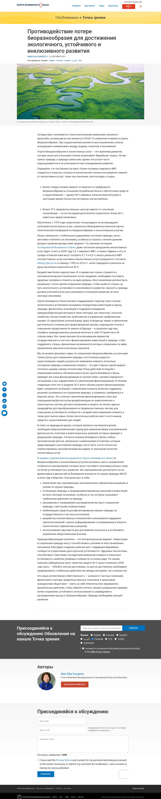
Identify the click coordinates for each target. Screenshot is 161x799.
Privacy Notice (64, 760)
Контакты (113, 6)
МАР (61, 797)
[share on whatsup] (4, 406)
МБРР (55, 797)
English (52, 61)
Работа (59, 788)
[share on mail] (4, 384)
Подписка (133, 628)
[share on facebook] (4, 389)
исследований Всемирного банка (56, 247)
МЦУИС (81, 797)
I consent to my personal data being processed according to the (112, 650)
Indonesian (89, 643)
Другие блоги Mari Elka (74, 684)
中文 (80, 61)
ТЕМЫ (101, 6)
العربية (74, 61)
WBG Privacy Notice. (100, 651)
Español (67, 61)
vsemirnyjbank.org (133, 2)
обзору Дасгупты (47, 263)
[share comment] (4, 413)
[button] (141, 6)
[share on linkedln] (4, 401)
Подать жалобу (138, 788)
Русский (44, 61)
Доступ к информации (45, 788)
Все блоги (90, 6)
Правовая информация (26, 788)
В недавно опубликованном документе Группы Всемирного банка (75, 458)
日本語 (121, 639)
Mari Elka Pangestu (37, 57)
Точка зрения (93, 18)
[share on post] (4, 395)
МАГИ (73, 797)
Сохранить (46, 774)
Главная (76, 6)
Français (59, 61)
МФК (67, 797)
